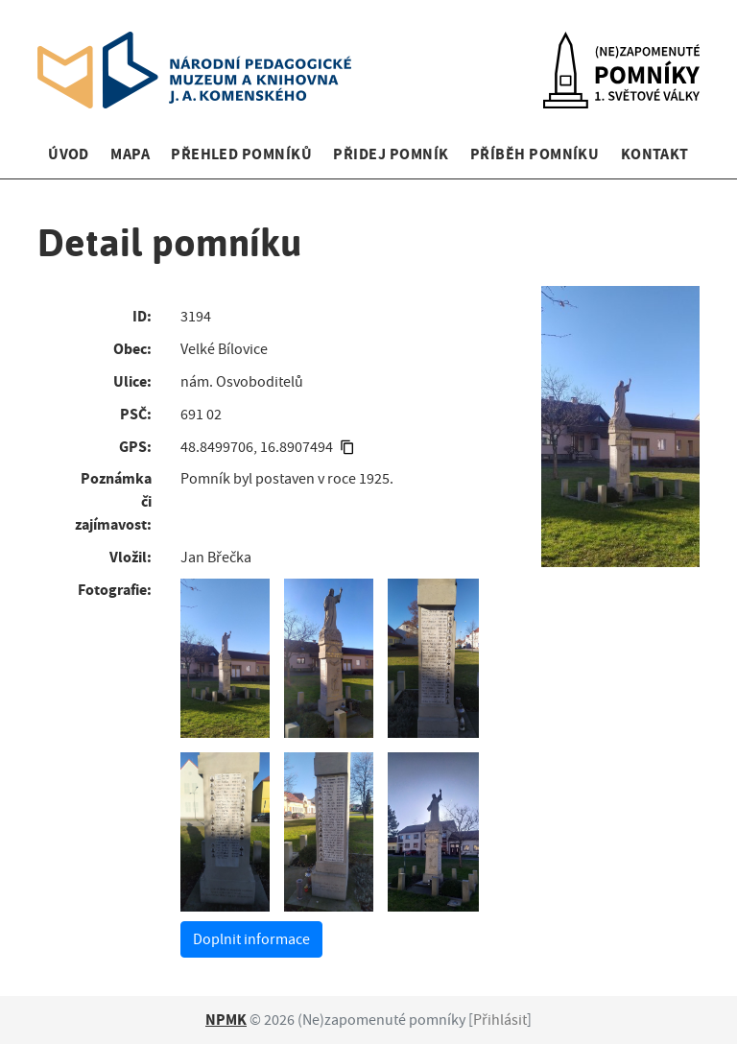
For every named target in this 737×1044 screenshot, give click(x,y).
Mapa (130, 154)
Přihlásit (500, 1020)
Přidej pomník (390, 154)
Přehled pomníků (241, 154)
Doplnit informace (251, 939)
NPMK (226, 1019)
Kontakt (655, 154)
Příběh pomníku (535, 154)
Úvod (68, 154)
